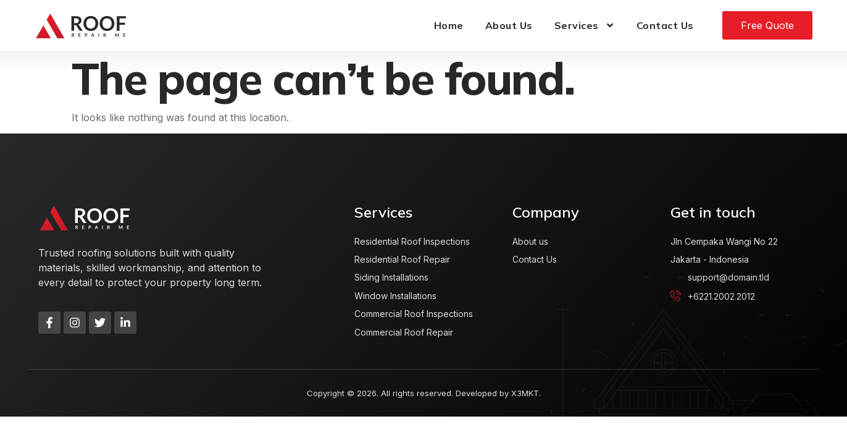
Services (584, 25)
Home (449, 25)
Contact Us (665, 25)
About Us (509, 25)
